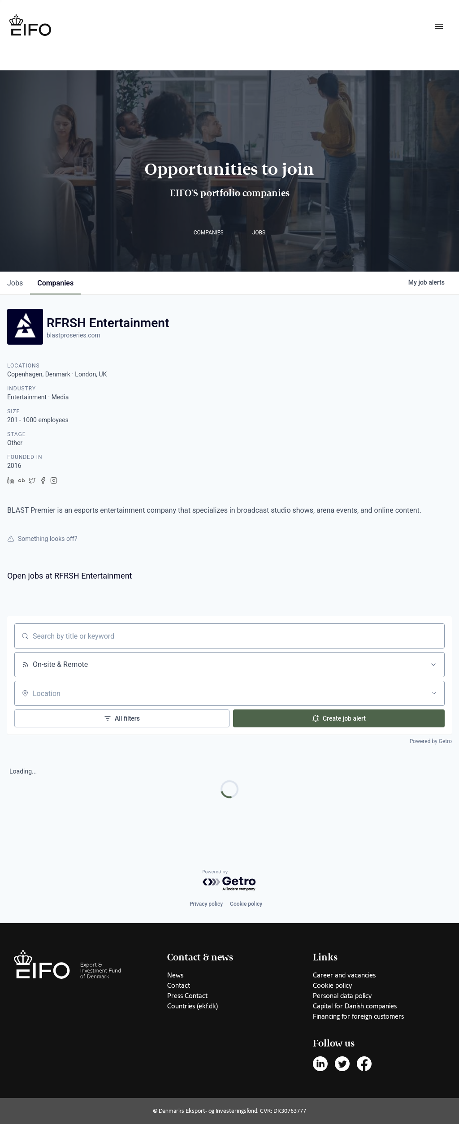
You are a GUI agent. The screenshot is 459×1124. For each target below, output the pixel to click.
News (175, 975)
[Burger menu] (438, 26)
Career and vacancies (344, 975)
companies (55, 283)
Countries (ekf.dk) (192, 1006)
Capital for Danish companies (355, 1006)
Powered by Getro (431, 741)
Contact (178, 985)
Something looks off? (42, 538)
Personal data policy (342, 995)
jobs (15, 283)
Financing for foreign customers (358, 1016)
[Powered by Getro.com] (229, 881)
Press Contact (187, 995)
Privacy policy (206, 904)
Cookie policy (246, 904)
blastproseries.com (73, 335)
